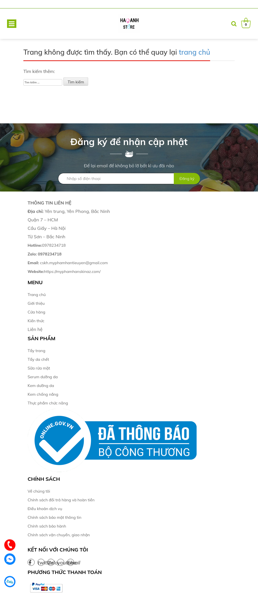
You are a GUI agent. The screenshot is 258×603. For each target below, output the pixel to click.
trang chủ (194, 52)
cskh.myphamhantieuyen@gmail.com (68, 262)
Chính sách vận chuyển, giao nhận (59, 534)
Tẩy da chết (38, 359)
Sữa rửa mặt (39, 368)
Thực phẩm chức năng (48, 403)
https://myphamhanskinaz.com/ (65, 271)
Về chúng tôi (39, 491)
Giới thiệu (36, 303)
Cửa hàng (36, 312)
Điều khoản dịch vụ (45, 508)
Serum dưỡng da (43, 376)
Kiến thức (36, 320)
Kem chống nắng (43, 394)
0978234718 (47, 245)
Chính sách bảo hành (47, 526)
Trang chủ (37, 294)
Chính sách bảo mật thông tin (54, 517)
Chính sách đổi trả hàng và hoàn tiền (61, 499)
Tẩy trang (36, 350)
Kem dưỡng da (41, 385)
